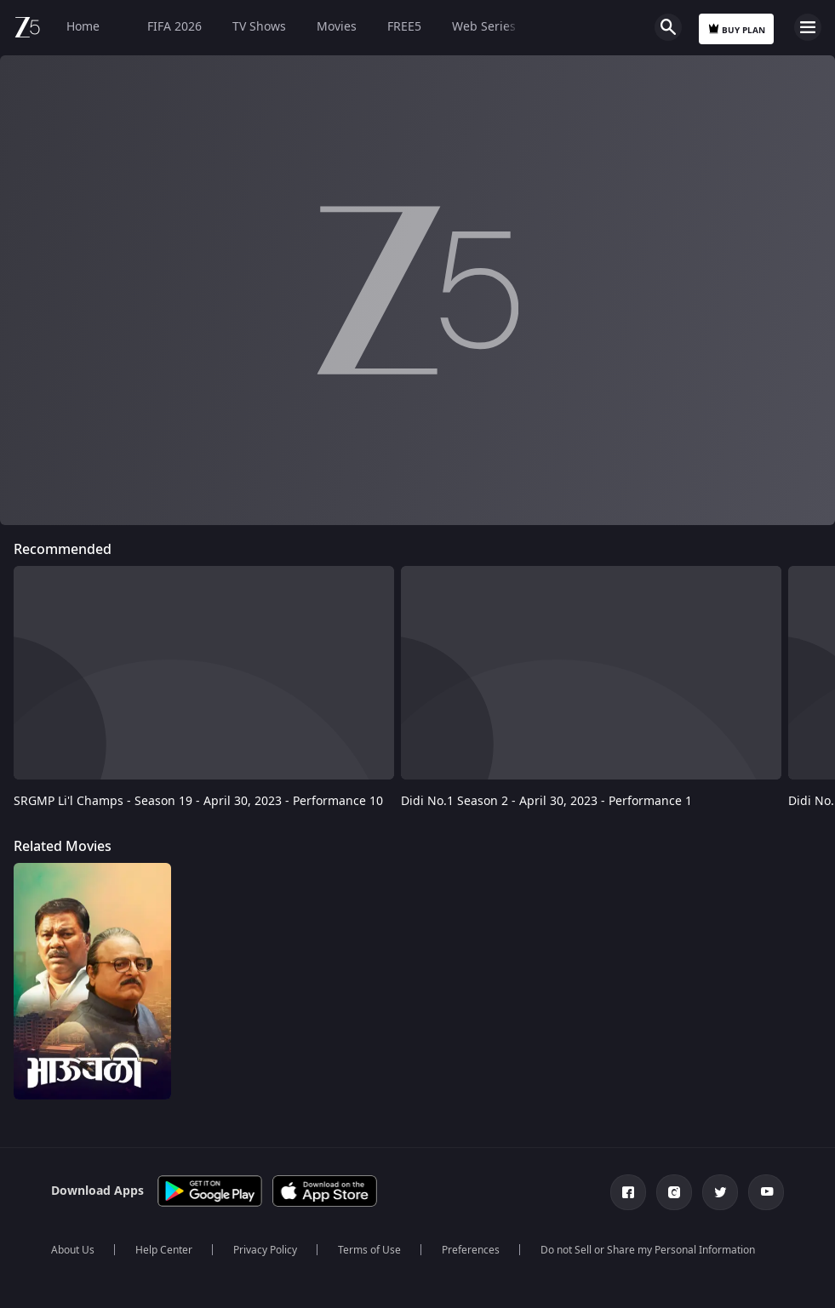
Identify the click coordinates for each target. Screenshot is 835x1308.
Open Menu (807, 27)
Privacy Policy (265, 1250)
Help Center (163, 1250)
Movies (337, 27)
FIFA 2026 (166, 27)
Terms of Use (369, 1250)
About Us (72, 1250)
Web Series (484, 27)
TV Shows (259, 27)
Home (83, 27)
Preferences (471, 1250)
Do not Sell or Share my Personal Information (647, 1250)
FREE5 (404, 27)
